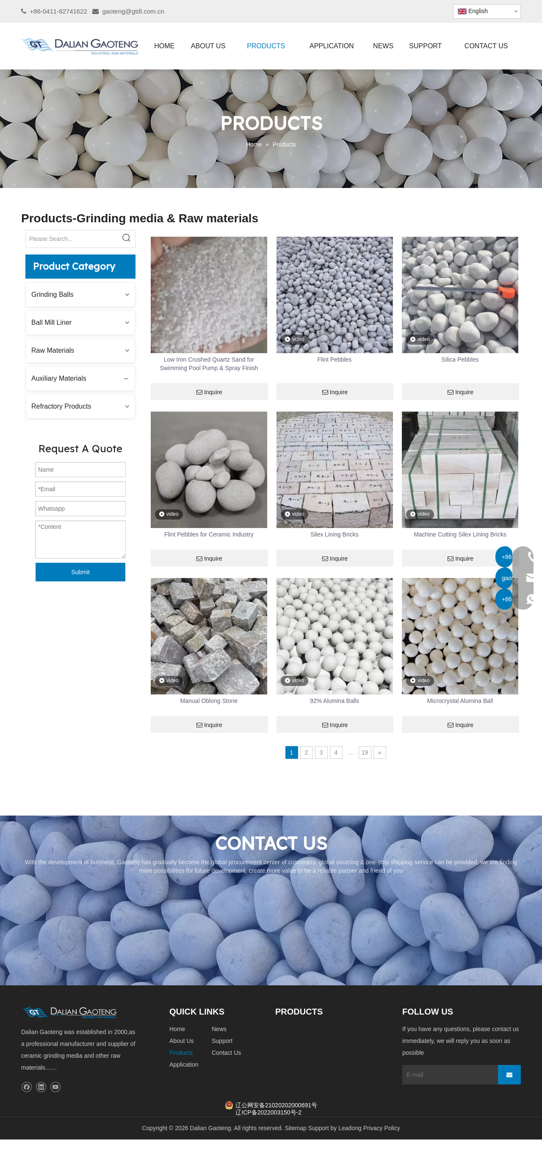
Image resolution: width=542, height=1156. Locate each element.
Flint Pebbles (334, 359)
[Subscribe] (509, 1074)
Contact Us (226, 1052)
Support (222, 1040)
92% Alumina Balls (334, 700)
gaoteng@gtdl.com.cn (133, 11)
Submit (80, 572)
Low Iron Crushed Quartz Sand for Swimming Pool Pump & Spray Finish (209, 363)
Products (181, 1052)
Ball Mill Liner (51, 322)
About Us (181, 1040)
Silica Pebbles (460, 359)
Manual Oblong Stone (209, 700)
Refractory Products (61, 406)
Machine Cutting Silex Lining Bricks (460, 534)
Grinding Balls (52, 294)
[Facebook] (26, 1087)
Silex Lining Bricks (334, 534)
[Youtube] (55, 1087)
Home (177, 1029)
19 (365, 752)
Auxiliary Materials (58, 378)
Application (184, 1064)
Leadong (350, 1128)
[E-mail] (448, 1074)
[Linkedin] (41, 1087)
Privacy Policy (381, 1128)
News (219, 1029)
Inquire (209, 392)
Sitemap (295, 1128)
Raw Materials (52, 350)
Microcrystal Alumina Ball (460, 700)
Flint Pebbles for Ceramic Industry (209, 534)
